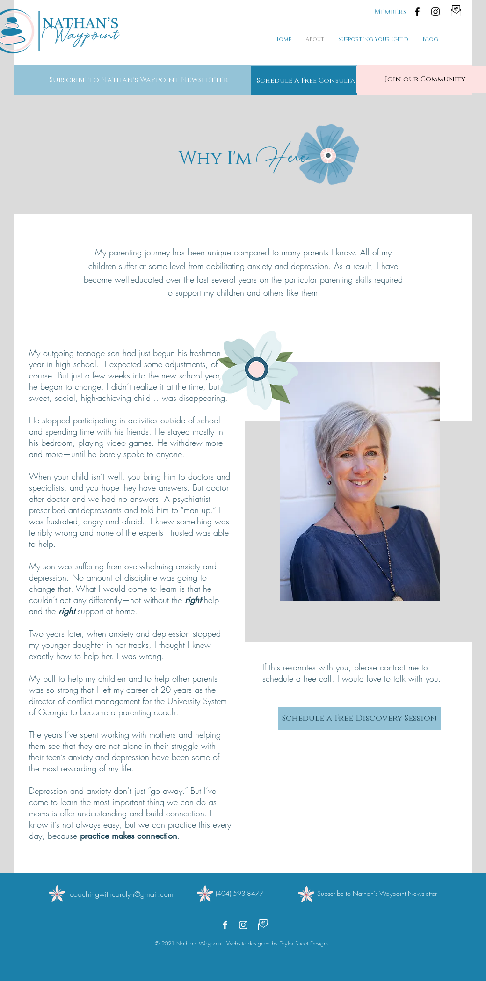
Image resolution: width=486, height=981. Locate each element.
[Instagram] (435, 11)
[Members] (390, 11)
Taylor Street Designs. (305, 943)
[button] (139, 80)
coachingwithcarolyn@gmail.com (122, 894)
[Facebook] (417, 11)
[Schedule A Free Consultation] (315, 80)
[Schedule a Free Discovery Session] (359, 718)
